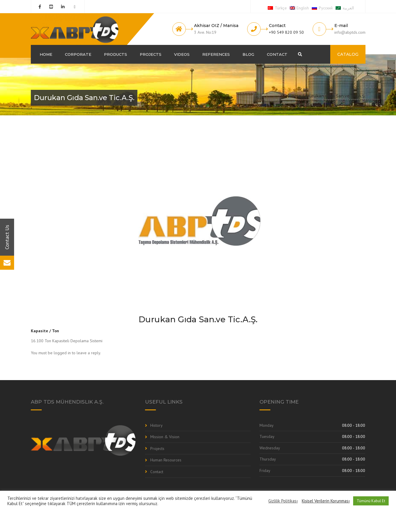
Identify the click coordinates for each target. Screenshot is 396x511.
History (156, 425)
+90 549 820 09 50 (286, 32)
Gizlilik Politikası (283, 501)
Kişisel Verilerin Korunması (326, 501)
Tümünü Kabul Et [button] (371, 500)
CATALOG (347, 54)
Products (115, 54)
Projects (150, 54)
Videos (182, 54)
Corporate (78, 54)
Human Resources (165, 460)
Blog (248, 54)
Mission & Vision (164, 436)
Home (46, 54)
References (216, 54)
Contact (277, 54)
